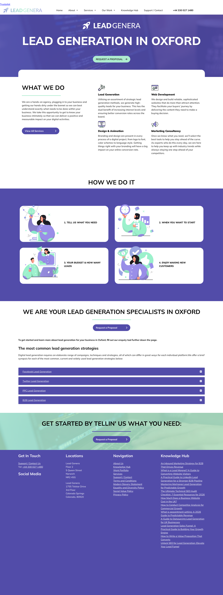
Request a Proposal (106, 327)
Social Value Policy (123, 491)
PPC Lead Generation (112, 390)
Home (59, 10)
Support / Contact (153, 10)
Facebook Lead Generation (112, 371)
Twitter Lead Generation (112, 381)
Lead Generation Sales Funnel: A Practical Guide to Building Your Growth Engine (182, 529)
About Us (118, 463)
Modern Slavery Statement (127, 484)
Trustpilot (5, 4)
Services (90, 10)
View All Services (34, 130)
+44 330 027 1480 (183, 10)
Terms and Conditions (124, 480)
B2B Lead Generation (112, 400)
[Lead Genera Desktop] (23, 10)
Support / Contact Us (29, 463)
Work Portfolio (121, 470)
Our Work (108, 10)
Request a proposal (109, 59)
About (73, 10)
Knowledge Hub (129, 10)
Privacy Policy (120, 494)
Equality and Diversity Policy (128, 487)
